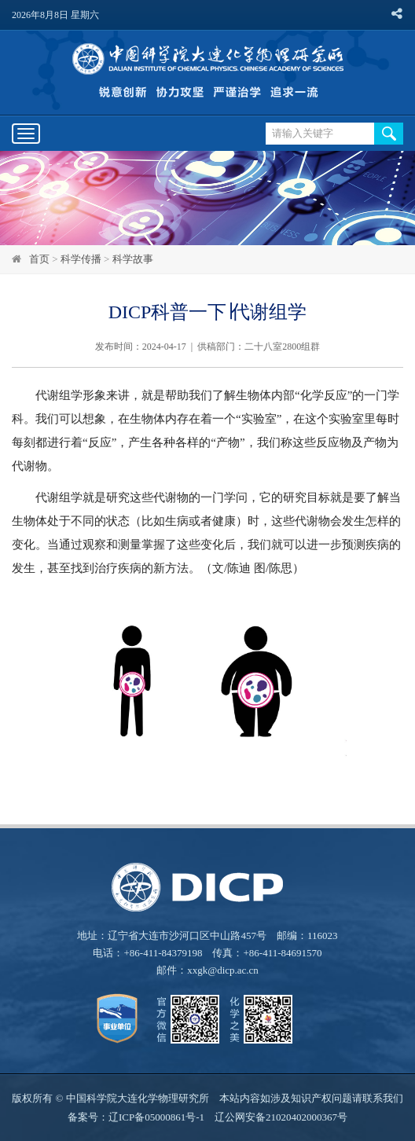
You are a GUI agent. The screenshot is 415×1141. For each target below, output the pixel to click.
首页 (39, 259)
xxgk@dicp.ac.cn (223, 970)
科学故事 (132, 259)
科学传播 (81, 259)
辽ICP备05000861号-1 (156, 1117)
